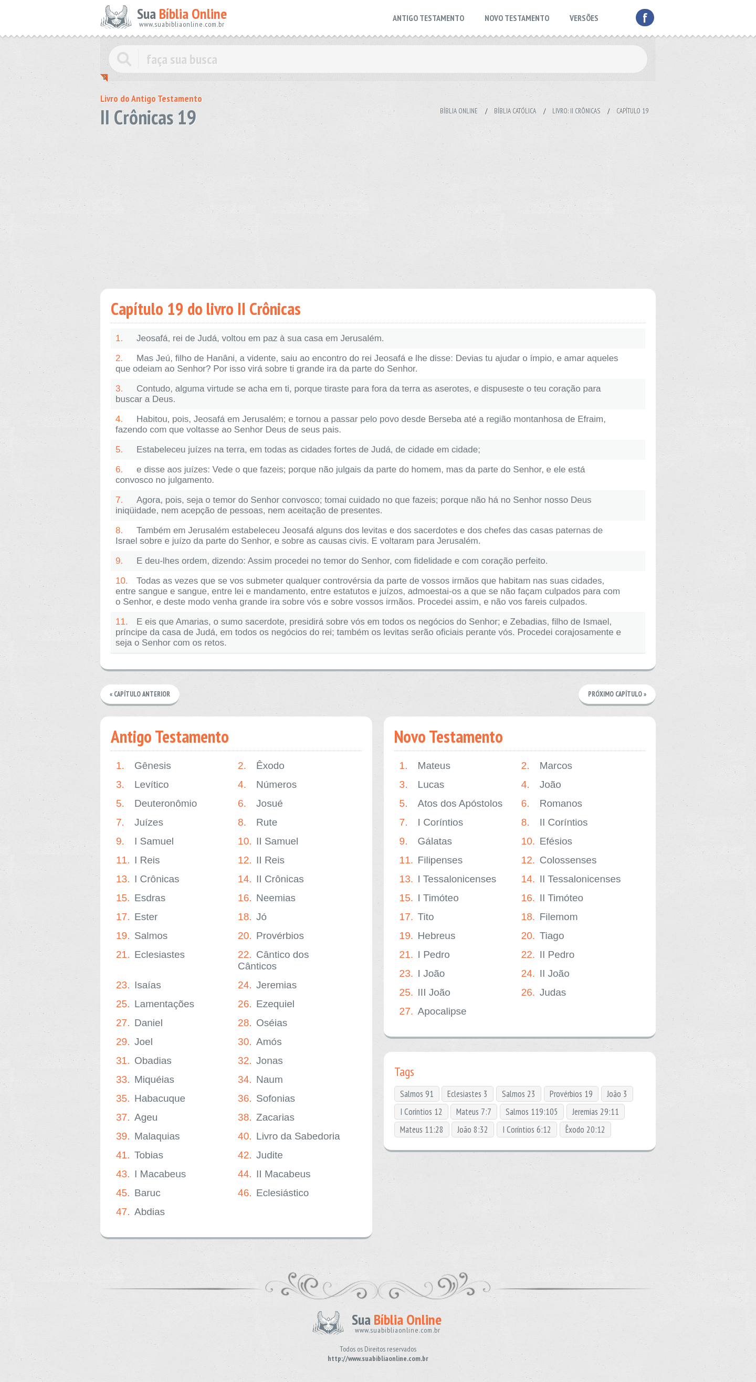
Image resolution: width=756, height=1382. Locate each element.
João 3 (617, 1094)
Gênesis (143, 766)
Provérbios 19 (571, 1094)
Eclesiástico (273, 1193)
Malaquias (148, 1136)
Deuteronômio (156, 803)
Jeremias (267, 985)
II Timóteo (552, 898)
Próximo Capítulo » (616, 694)
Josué (260, 803)
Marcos (546, 766)
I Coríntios (432, 822)
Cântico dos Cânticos (273, 960)
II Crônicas (271, 879)
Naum (260, 1079)
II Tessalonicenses (571, 879)
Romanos (551, 803)
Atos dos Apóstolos (451, 803)
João (541, 784)
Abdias (140, 1212)
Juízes (139, 822)
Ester (137, 917)
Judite (260, 1155)
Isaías (138, 985)
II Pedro (548, 955)
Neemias (267, 898)
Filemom (549, 917)
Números (267, 784)
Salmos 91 (417, 1094)
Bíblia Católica (515, 111)
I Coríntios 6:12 (526, 1129)
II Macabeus (274, 1174)
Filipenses (431, 860)
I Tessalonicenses (448, 879)
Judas (543, 992)
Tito (417, 917)
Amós (260, 1042)
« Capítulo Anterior (140, 694)
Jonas (260, 1061)
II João (545, 973)
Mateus (425, 766)
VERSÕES (584, 18)
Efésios (546, 841)
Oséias (262, 1023)
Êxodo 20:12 (585, 1129)
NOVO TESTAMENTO (517, 18)
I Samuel (145, 841)
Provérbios (271, 936)
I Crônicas (148, 879)
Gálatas (426, 841)
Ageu (137, 1117)
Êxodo (261, 766)
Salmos (141, 936)
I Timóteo (429, 898)
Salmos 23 (519, 1094)
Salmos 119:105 (532, 1111)
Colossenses (559, 860)
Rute (257, 822)
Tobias (139, 1155)
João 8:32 (472, 1129)
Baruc (138, 1193)
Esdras (140, 898)
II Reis (261, 860)
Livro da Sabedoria (289, 1136)
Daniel (139, 1023)
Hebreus (428, 936)
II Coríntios (554, 822)
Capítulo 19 (632, 111)
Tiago (542, 936)
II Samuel (268, 841)
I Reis (138, 860)
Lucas (422, 784)
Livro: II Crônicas (576, 111)
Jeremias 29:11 (595, 1111)
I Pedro (425, 955)
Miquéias (145, 1079)
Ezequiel (266, 1004)
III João (425, 992)
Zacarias (266, 1117)
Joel (134, 1042)
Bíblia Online (459, 111)
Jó (252, 917)
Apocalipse (433, 1011)
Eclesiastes (150, 955)
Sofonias (266, 1098)
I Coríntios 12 (421, 1111)
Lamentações (155, 1004)
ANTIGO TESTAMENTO (428, 18)
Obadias (144, 1061)
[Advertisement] (378, 204)
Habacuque (150, 1098)
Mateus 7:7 (473, 1111)
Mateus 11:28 (422, 1129)
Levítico (142, 784)
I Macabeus (151, 1174)
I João (422, 973)
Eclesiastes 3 (467, 1094)
